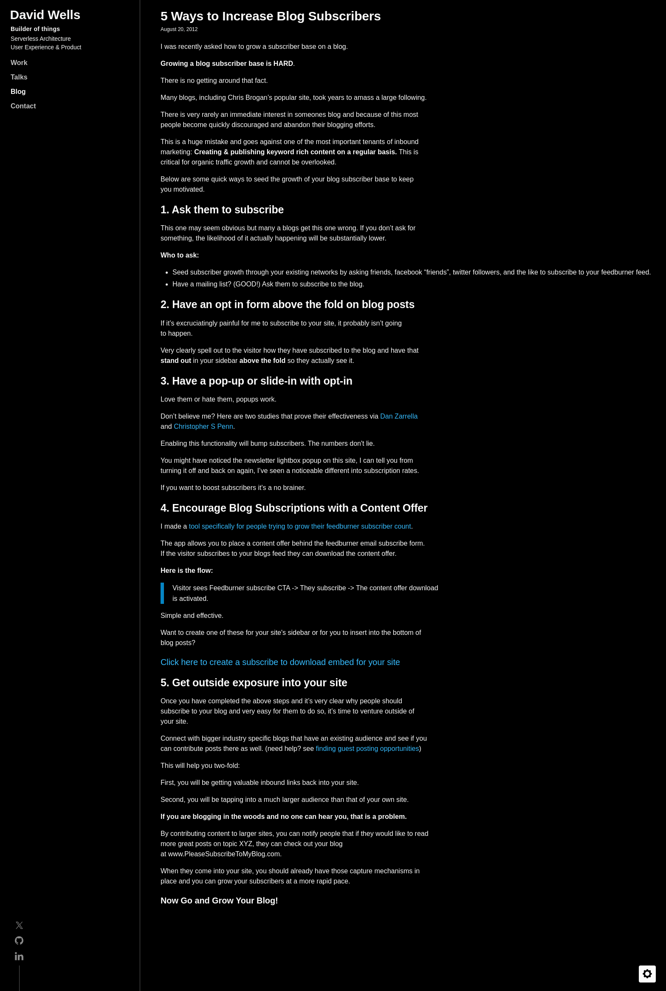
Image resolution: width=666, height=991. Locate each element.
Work (19, 62)
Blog (18, 91)
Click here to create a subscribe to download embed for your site (280, 662)
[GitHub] (19, 942)
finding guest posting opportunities (367, 748)
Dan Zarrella (399, 416)
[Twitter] (19, 927)
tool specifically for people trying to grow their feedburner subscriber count (300, 526)
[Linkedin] (19, 958)
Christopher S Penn (203, 426)
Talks (19, 77)
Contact (23, 106)
